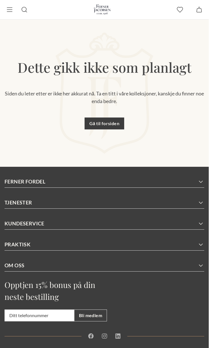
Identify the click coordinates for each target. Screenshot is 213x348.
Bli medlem (90, 315)
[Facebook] (91, 336)
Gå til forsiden (104, 123)
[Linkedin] (118, 336)
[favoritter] (180, 9)
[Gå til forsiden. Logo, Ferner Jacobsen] (102, 10)
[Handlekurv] (199, 9)
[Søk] (24, 9)
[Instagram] (104, 336)
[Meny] (10, 9)
